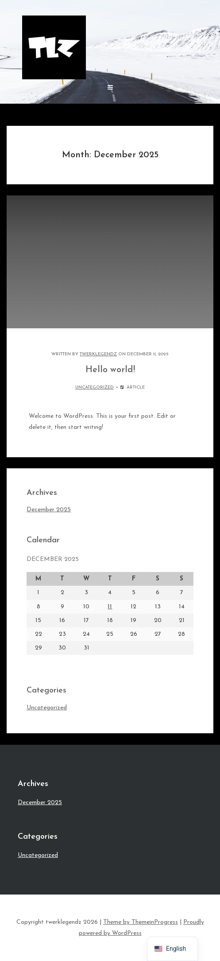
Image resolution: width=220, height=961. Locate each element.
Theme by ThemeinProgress (140, 922)
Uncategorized (94, 387)
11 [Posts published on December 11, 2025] (110, 606)
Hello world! (110, 370)
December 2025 (49, 509)
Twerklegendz (98, 354)
